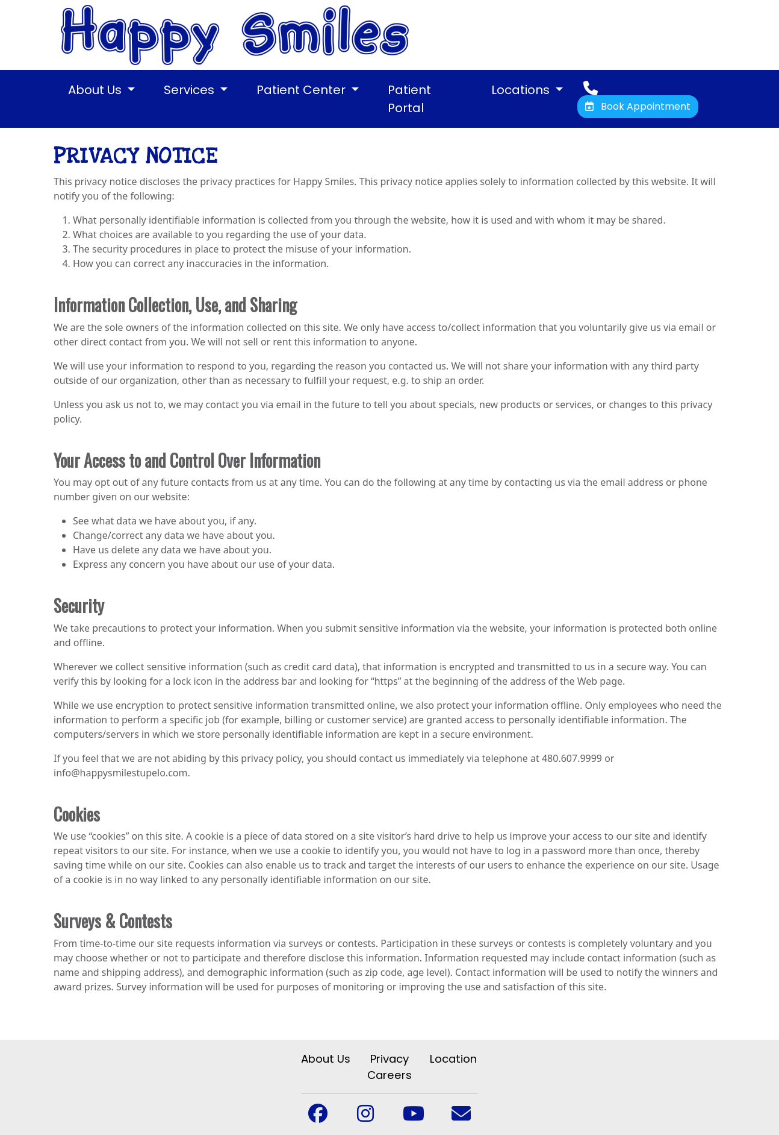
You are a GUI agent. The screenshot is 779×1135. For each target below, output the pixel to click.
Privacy (389, 1058)
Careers (389, 1075)
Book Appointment (638, 106)
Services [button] (190, 89)
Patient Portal (409, 98)
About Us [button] (96, 89)
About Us (325, 1058)
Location (453, 1058)
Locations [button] (522, 89)
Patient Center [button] (302, 89)
